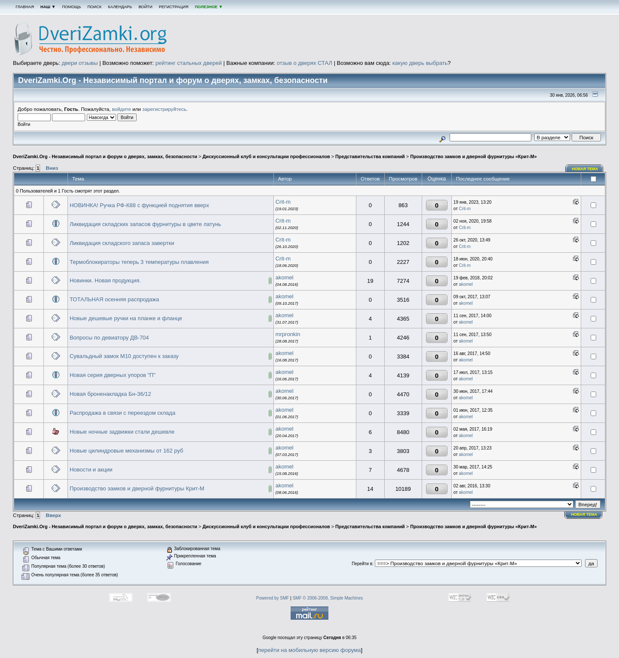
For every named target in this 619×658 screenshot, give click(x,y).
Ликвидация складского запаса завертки (122, 243)
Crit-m (283, 202)
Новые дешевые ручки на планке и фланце (126, 318)
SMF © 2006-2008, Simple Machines (328, 598)
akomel (285, 277)
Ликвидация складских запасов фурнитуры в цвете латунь (145, 224)
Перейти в (362, 563)
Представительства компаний (370, 156)
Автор (285, 178)
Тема (78, 178)
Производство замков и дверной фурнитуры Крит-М (137, 488)
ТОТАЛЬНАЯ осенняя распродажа (114, 299)
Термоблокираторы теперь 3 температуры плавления (139, 262)
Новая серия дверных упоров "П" (113, 375)
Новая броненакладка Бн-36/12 (110, 394)
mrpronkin (288, 334)
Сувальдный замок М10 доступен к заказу (124, 356)
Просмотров (403, 178)
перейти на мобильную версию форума (309, 650)
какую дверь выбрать (420, 63)
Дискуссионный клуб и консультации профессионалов (266, 156)
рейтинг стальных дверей (189, 63)
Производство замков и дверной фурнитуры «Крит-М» (473, 156)
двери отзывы (79, 63)
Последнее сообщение (483, 178)
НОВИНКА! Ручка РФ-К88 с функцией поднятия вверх (139, 205)
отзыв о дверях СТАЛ (304, 63)
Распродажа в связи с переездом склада (122, 413)
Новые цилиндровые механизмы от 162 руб (126, 450)
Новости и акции (91, 469)
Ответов (370, 178)
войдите (121, 109)
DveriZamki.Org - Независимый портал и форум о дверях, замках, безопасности (105, 156)
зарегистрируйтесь (164, 109)
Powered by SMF (272, 598)
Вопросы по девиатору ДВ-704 (109, 337)
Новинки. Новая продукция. (105, 280)
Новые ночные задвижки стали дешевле (122, 431)
